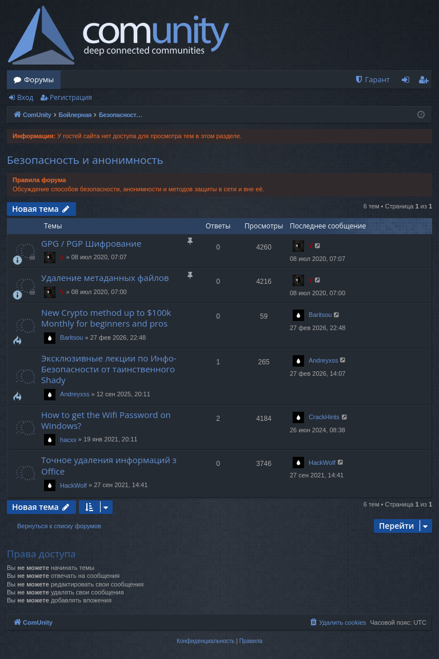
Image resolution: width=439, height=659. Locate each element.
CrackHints (324, 416)
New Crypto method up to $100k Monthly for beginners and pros (106, 318)
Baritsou (71, 337)
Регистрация (71, 97)
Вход (25, 97)
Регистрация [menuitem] (426, 81)
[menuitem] (372, 79)
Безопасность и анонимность (85, 159)
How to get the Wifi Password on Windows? (106, 420)
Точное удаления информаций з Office (109, 465)
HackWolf (73, 485)
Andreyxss (74, 394)
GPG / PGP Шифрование (91, 243)
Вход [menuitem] (407, 81)
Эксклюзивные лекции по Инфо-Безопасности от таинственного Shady (109, 369)
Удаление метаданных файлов (105, 277)
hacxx (68, 439)
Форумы (39, 79)
